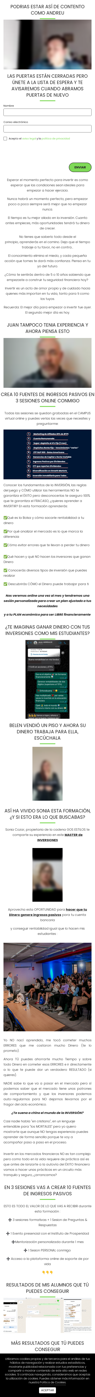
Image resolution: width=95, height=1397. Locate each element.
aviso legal (29, 138)
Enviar (80, 167)
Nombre (8, 106)
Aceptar (47, 1390)
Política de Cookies (53, 1382)
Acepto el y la (36, 138)
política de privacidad (56, 138)
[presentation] (29, 151)
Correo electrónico (15, 122)
